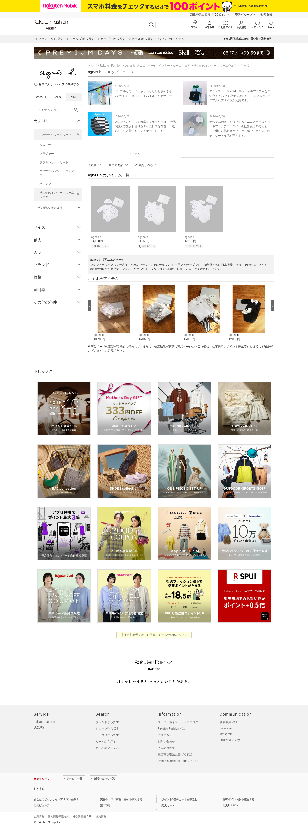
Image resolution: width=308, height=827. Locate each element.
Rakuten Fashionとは (171, 728)
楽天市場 (266, 14)
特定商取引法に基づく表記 (175, 754)
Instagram (226, 734)
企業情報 (39, 816)
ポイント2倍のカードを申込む (179, 799)
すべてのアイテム (107, 748)
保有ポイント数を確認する (238, 799)
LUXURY (39, 727)
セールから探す (106, 741)
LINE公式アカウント (233, 740)
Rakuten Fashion (110, 65)
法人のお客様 (166, 748)
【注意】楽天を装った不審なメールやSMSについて (154, 635)
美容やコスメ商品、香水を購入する (121, 799)
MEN (57, 97)
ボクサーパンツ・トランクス (56, 173)
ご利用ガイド (166, 735)
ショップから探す (107, 728)
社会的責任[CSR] (82, 816)
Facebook (226, 728)
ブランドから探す (107, 722)
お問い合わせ (166, 741)
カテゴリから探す (107, 735)
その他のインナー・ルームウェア (56, 195)
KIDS (74, 97)
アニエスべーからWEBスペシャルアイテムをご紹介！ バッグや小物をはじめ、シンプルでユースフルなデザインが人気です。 (240, 96)
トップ (92, 65)
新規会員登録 (228, 722)
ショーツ (45, 145)
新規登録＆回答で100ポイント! (210, 14)
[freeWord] (58, 110)
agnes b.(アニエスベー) (140, 65)
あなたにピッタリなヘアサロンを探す (56, 799)
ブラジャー (46, 153)
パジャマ (45, 184)
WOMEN (42, 97)
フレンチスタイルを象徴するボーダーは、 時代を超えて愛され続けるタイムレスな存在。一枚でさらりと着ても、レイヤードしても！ (145, 126)
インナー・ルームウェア (55, 135)
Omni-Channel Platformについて (178, 761)
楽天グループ (243, 14)
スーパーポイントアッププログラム (181, 722)
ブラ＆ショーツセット (53, 162)
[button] (113, 313)
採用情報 (101, 816)
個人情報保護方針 (58, 816)
